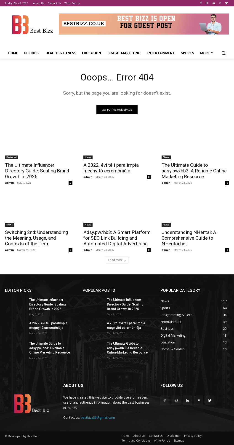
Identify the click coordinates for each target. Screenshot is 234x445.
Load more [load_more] (117, 260)
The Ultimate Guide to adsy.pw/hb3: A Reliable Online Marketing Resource (194, 170)
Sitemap (179, 441)
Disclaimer (174, 436)
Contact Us (156, 436)
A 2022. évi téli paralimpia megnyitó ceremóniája (111, 168)
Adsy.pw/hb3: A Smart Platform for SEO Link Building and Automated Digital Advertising (117, 238)
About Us (139, 436)
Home (126, 436)
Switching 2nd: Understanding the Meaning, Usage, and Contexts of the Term (36, 238)
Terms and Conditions (136, 441)
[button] (223, 53)
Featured (11, 157)
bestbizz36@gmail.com (98, 417)
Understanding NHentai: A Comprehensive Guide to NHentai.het (189, 238)
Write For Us (162, 441)
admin (9, 182)
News (88, 157)
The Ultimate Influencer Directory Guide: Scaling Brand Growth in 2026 (37, 170)
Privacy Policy (193, 436)
